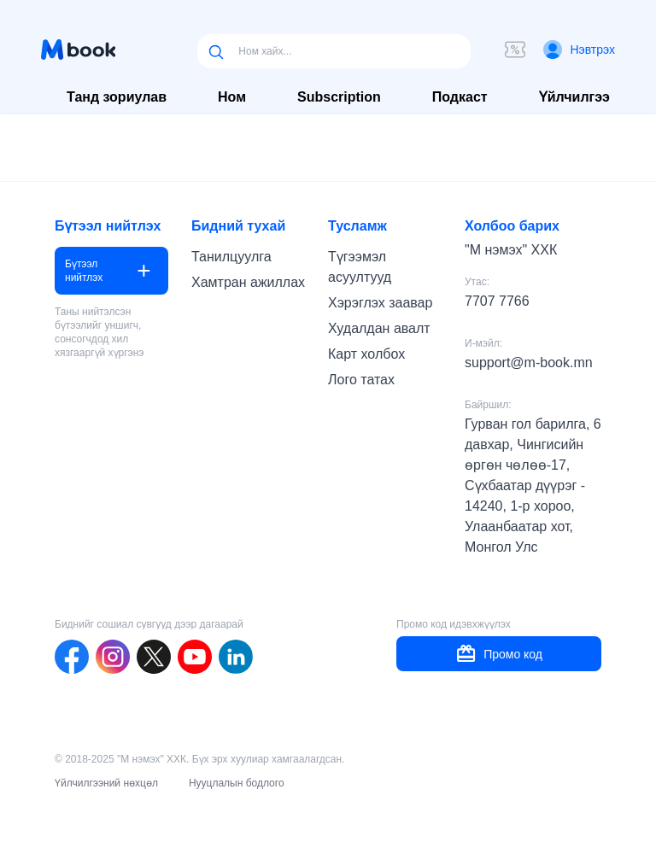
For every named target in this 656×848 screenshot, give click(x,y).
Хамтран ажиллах (248, 282)
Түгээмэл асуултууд (359, 266)
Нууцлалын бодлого (236, 783)
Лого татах (361, 379)
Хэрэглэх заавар (380, 302)
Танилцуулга (231, 256)
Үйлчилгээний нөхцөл (106, 783)
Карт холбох (366, 354)
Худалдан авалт (379, 328)
